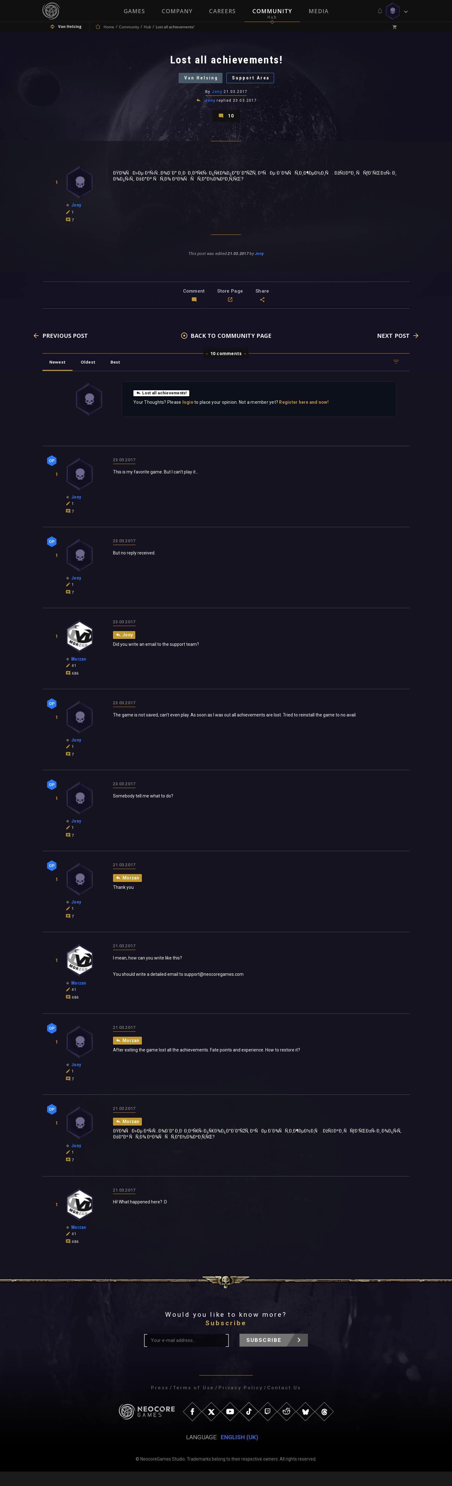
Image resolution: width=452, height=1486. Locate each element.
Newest (59, 376)
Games (133, 11)
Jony (217, 99)
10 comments (226, 367)
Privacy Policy (240, 1402)
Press (160, 1402)
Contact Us (284, 1402)
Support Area (256, 83)
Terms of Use (193, 1402)
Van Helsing (196, 83)
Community (272, 11)
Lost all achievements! (163, 406)
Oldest (92, 376)
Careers (222, 11)
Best (123, 376)
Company (176, 11)
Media (319, 11)
